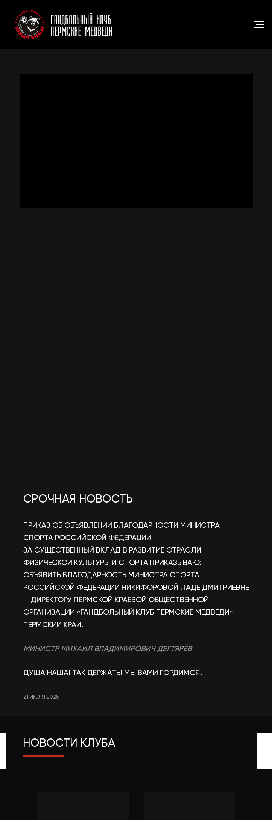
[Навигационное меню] (259, 24)
